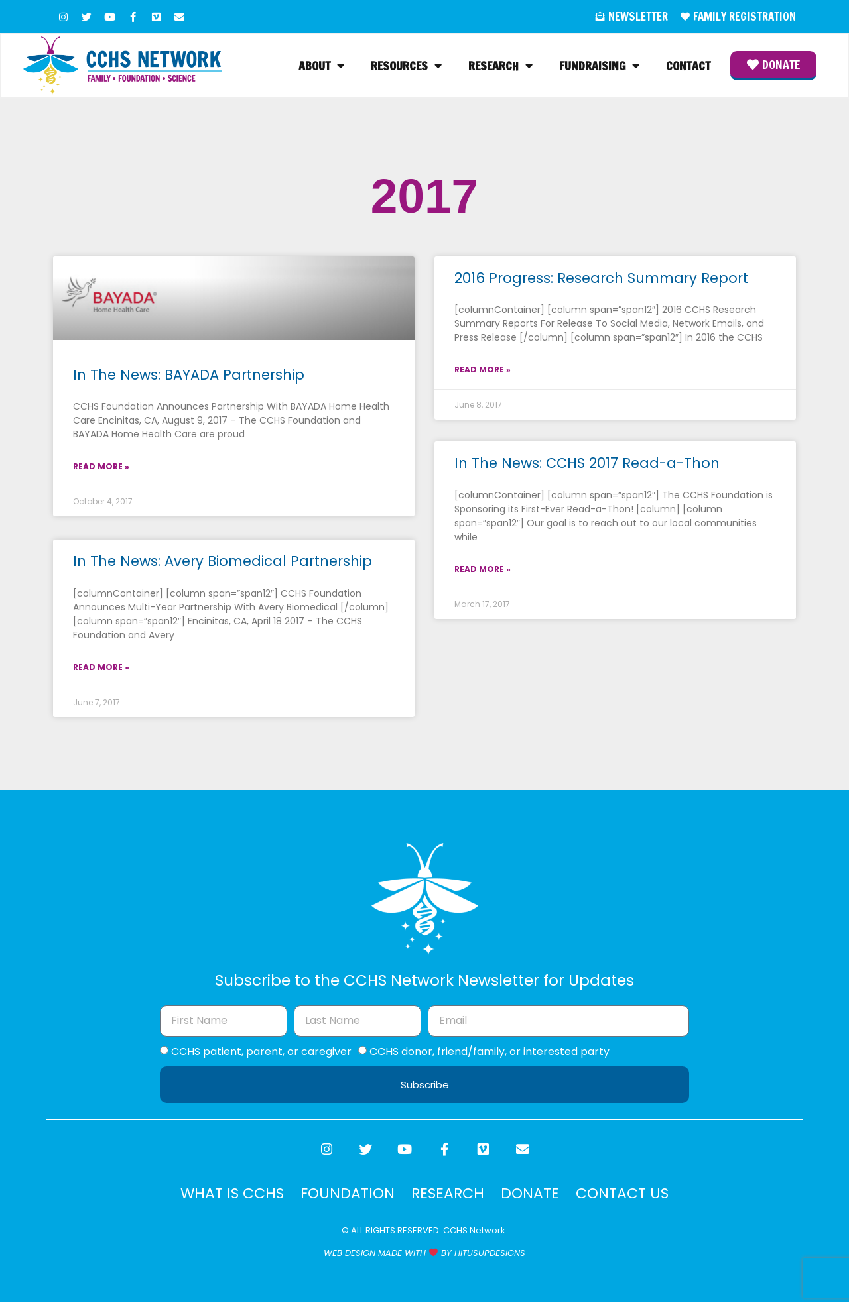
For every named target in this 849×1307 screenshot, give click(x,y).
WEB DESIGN (349, 1258)
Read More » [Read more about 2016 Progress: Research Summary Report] (482, 371)
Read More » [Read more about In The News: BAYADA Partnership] (101, 468)
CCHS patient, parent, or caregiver (261, 1052)
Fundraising (599, 67)
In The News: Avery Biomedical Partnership (222, 563)
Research (500, 67)
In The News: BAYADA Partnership (188, 376)
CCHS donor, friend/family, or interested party (489, 1052)
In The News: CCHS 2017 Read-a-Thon (587, 466)
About (321, 67)
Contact (688, 67)
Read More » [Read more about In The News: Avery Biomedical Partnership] (101, 669)
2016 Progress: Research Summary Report (601, 280)
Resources (406, 67)
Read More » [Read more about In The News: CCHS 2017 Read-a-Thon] (482, 572)
